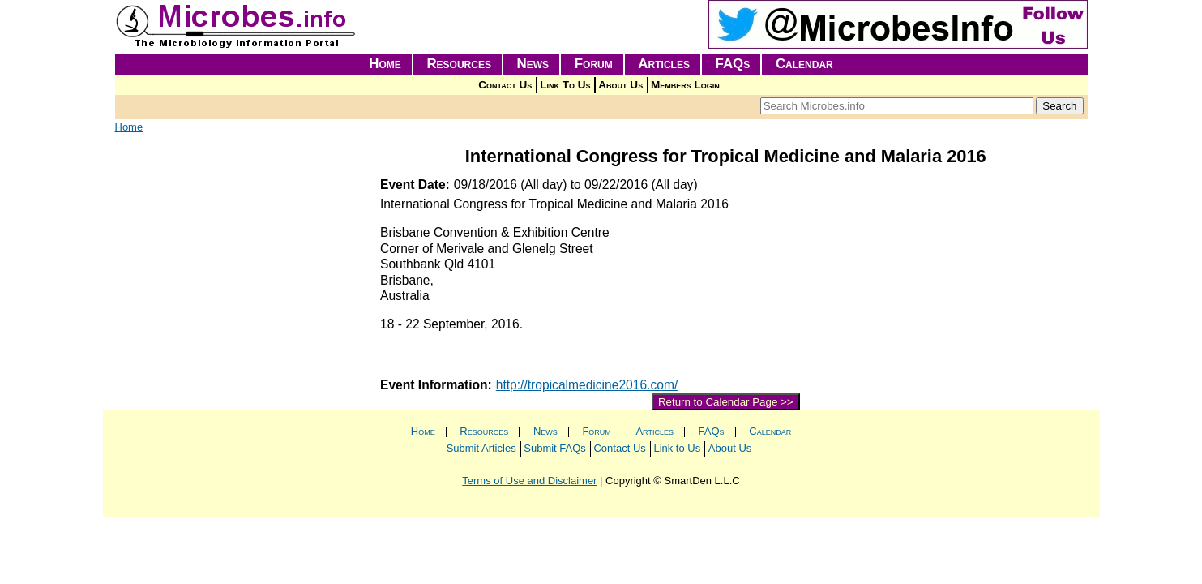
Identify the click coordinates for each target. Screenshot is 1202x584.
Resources (458, 63)
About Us (620, 85)
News (533, 63)
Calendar (804, 63)
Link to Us (676, 448)
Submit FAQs (555, 448)
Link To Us (565, 85)
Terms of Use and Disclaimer (529, 480)
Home (385, 63)
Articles (664, 63)
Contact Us (505, 85)
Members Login (685, 85)
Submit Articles (481, 448)
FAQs (733, 63)
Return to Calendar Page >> (725, 402)
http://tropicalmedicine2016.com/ (587, 385)
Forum (594, 63)
